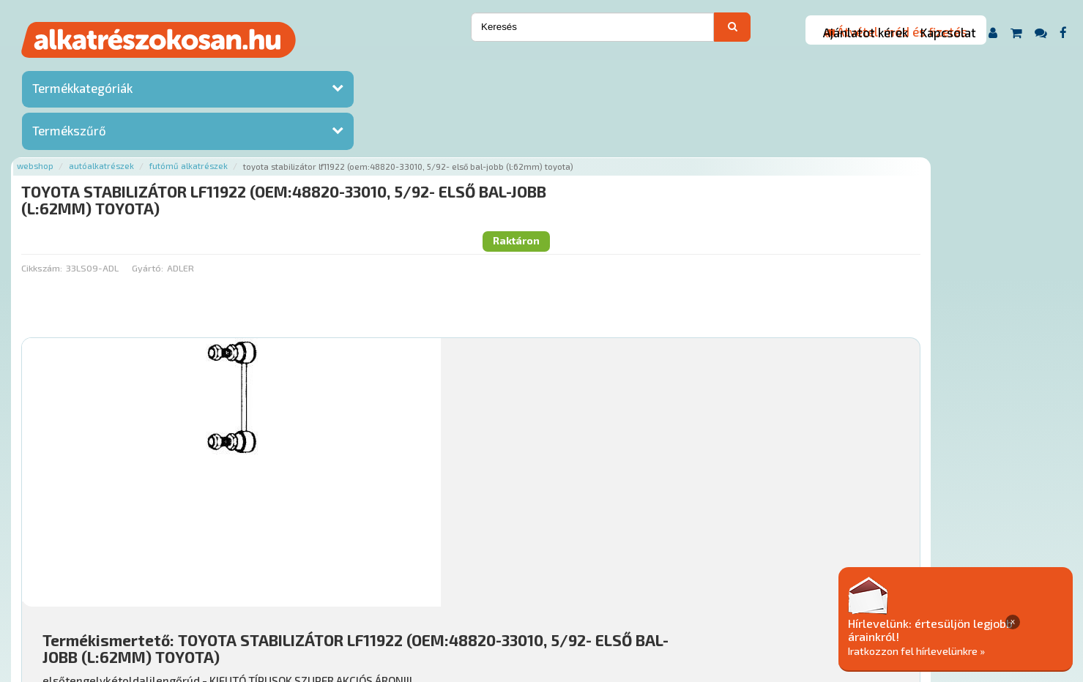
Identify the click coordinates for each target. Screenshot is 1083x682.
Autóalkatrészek (278, 67)
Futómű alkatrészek (366, 67)
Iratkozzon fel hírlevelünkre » (970, 650)
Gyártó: (324, 140)
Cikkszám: (218, 140)
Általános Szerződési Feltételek (608, 593)
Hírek (316, 593)
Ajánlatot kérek (865, 32)
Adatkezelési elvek (742, 593)
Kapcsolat (948, 32)
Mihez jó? (536, 464)
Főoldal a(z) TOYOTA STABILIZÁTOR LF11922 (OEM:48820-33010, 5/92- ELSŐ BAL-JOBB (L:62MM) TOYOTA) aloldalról (463, 547)
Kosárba (967, 505)
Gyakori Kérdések (478, 593)
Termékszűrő (69, 134)
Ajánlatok (225, 593)
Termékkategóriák (82, 91)
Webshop (212, 67)
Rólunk (275, 593)
